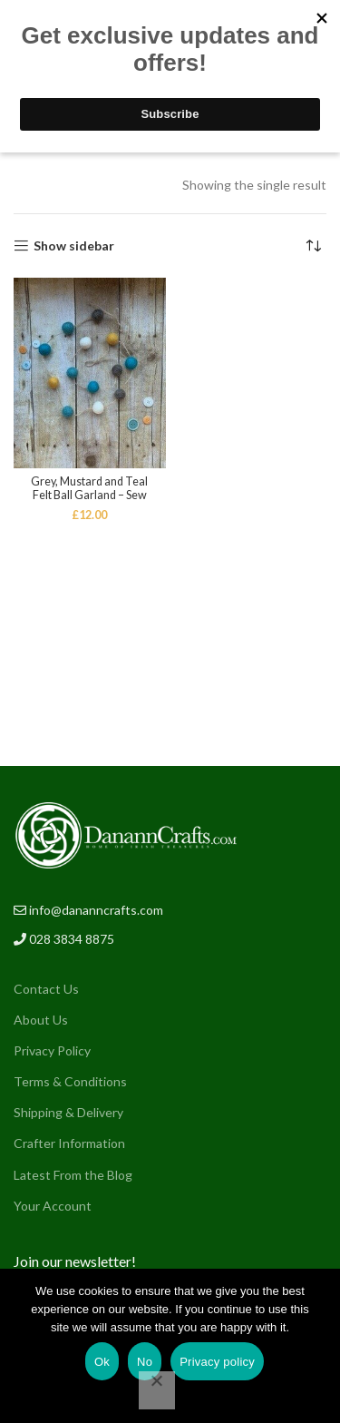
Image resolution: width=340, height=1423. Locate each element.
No (144, 1362)
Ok (102, 1362)
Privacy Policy (52, 1050)
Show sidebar (74, 246)
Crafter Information (69, 1143)
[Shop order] (312, 246)
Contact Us (46, 988)
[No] (157, 1390)
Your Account (53, 1205)
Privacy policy (217, 1362)
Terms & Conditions (70, 1081)
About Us (41, 1019)
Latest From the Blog (73, 1175)
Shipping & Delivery (68, 1112)
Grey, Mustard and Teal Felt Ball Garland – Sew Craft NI (89, 495)
